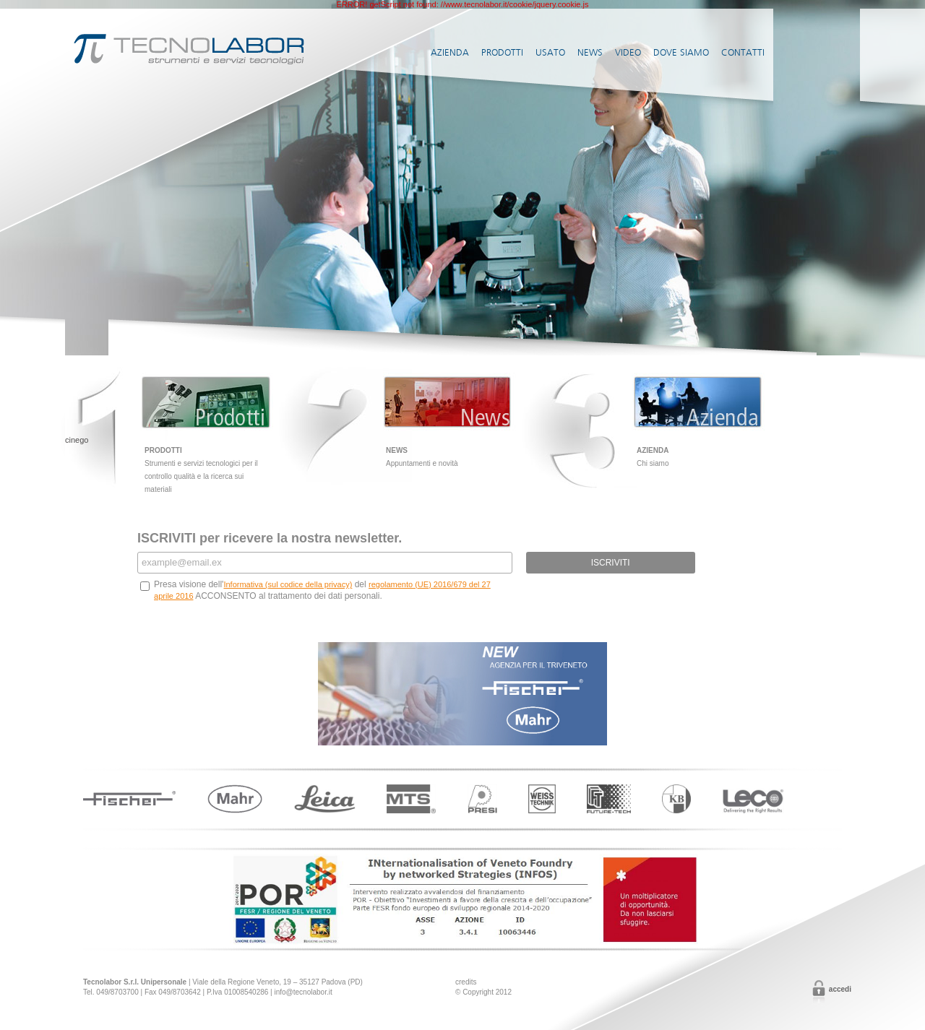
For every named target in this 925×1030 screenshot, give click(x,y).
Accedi (840, 989)
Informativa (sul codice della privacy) (287, 584)
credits (465, 982)
